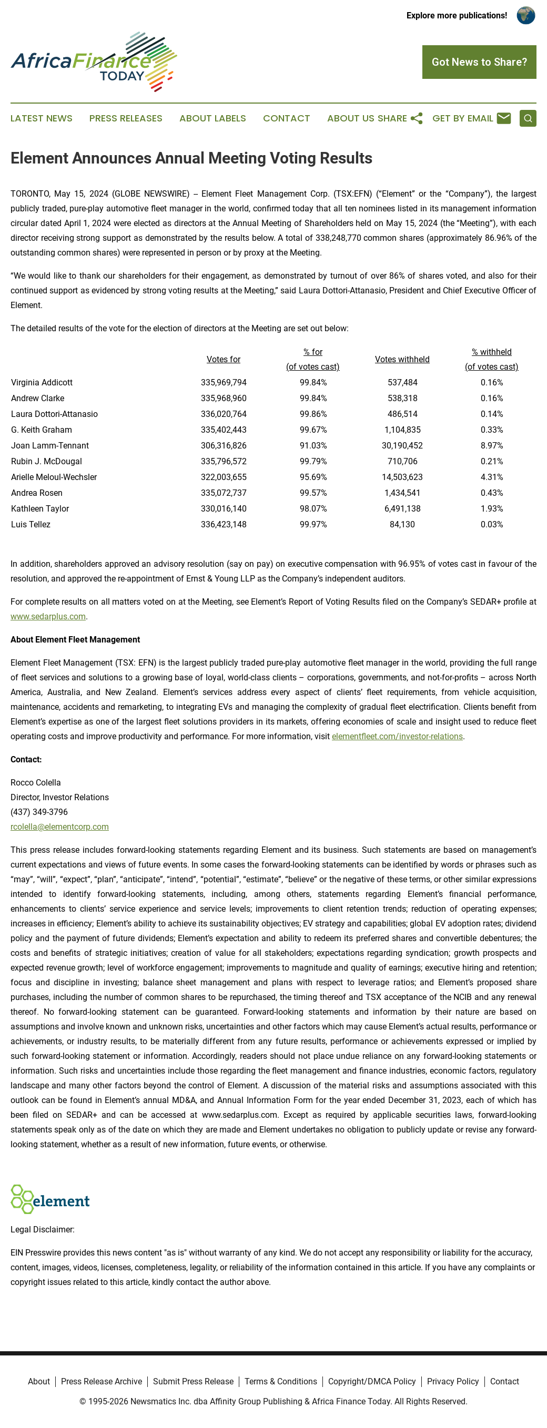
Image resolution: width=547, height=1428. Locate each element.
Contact (286, 118)
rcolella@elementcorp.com (60, 827)
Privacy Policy (453, 1381)
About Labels (212, 118)
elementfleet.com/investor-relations (397, 736)
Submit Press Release (193, 1381)
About (39, 1381)
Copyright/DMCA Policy (372, 1381)
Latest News (42, 118)
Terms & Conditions (281, 1381)
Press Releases (126, 118)
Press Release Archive (101, 1381)
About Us (350, 118)
